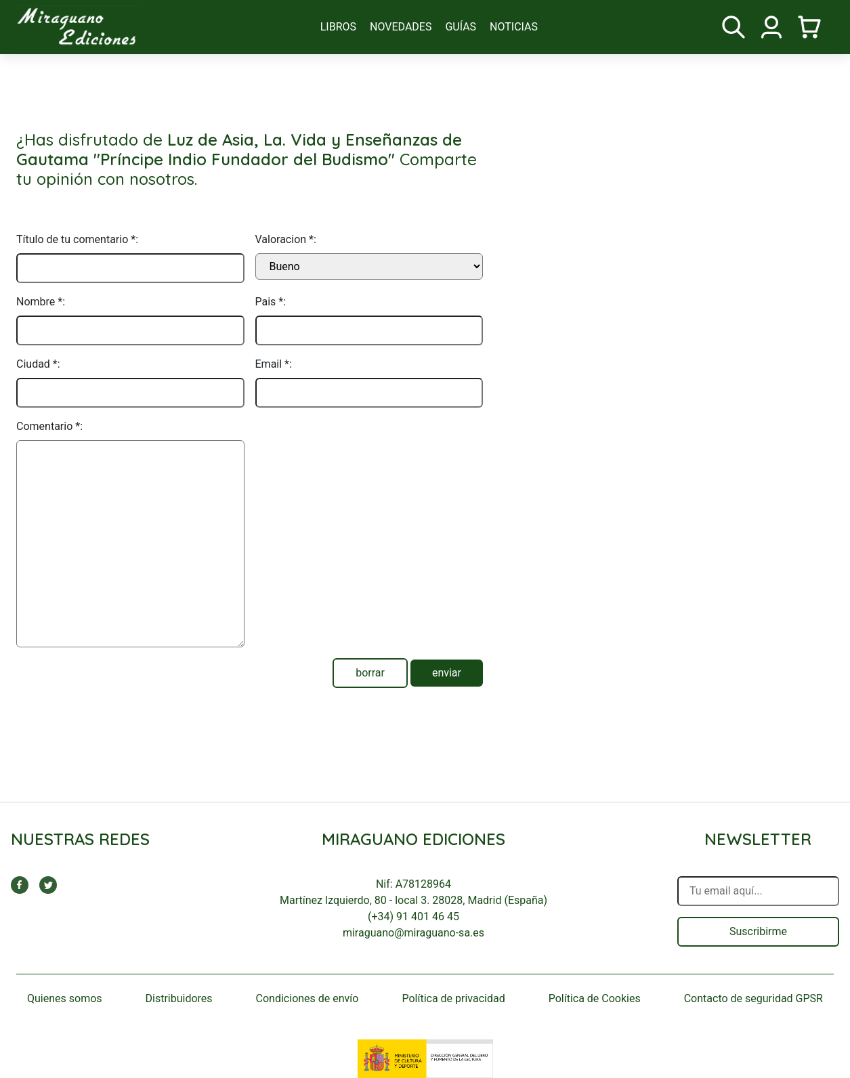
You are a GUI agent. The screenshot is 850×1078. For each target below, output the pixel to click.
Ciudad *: (38, 364)
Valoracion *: (285, 239)
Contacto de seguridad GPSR (753, 998)
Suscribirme (758, 931)
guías (460, 26)
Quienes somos (64, 998)
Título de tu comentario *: (77, 239)
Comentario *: (49, 426)
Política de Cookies (595, 998)
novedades (400, 26)
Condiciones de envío (307, 998)
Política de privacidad (453, 998)
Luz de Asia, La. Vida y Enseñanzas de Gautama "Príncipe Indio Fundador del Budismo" (239, 149)
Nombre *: (40, 301)
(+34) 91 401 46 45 (413, 916)
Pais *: (270, 301)
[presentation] (358, 444)
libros (338, 26)
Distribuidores (179, 998)
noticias (514, 26)
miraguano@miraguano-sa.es (413, 932)
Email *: (273, 364)
